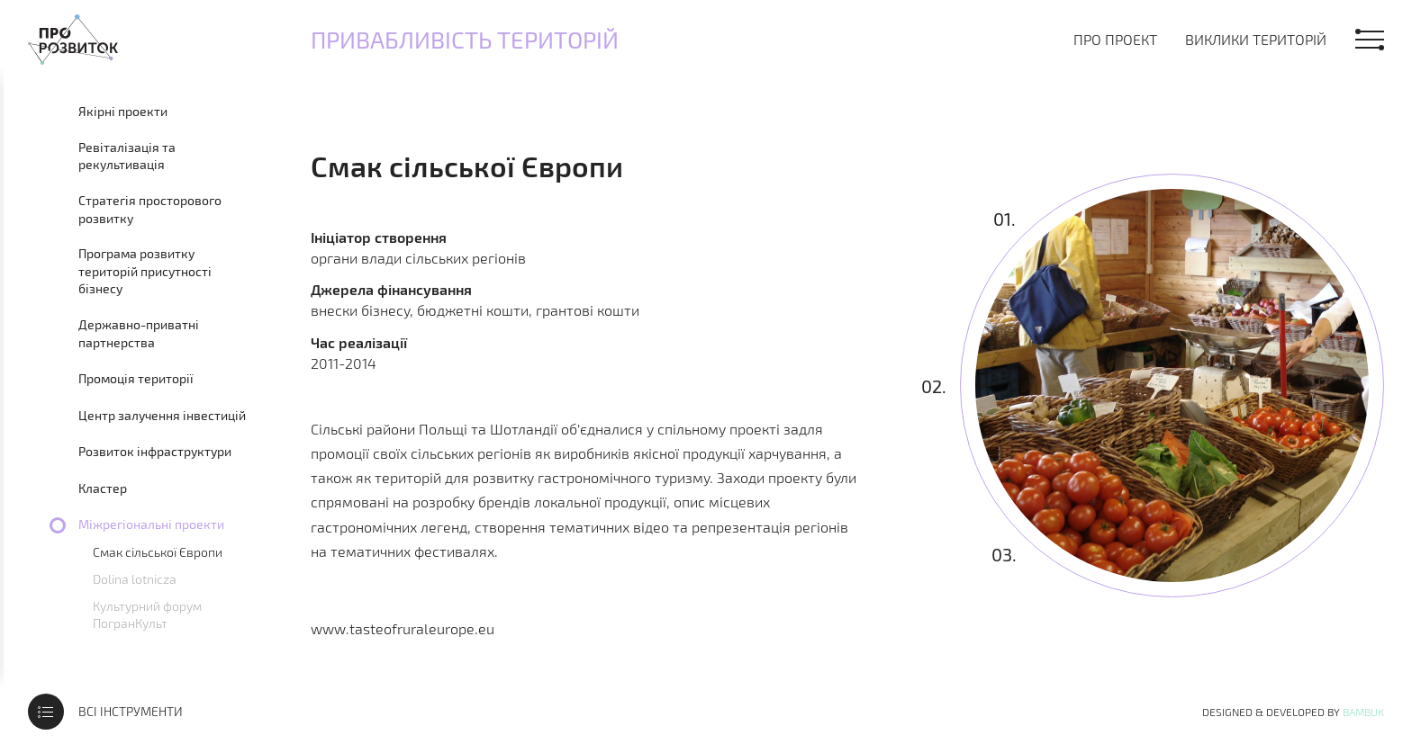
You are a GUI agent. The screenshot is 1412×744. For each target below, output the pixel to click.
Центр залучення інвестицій (162, 415)
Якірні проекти (122, 111)
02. (933, 386)
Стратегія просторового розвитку (150, 209)
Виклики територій (1255, 39)
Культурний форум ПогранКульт (147, 614)
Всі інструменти (130, 711)
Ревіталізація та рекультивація (127, 156)
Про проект (1115, 39)
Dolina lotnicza (134, 579)
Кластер (102, 488)
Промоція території (136, 378)
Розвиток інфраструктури (154, 451)
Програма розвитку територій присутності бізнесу (145, 271)
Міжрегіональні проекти (151, 524)
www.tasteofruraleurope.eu (402, 628)
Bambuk (1363, 711)
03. (1003, 554)
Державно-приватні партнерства (138, 333)
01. (1004, 218)
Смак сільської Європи (157, 552)
